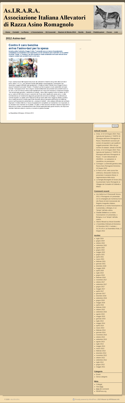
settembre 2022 (101, 245)
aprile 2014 (100, 325)
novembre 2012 (101, 355)
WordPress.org (101, 391)
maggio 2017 (100, 289)
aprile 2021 (100, 257)
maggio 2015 (100, 316)
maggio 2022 (100, 252)
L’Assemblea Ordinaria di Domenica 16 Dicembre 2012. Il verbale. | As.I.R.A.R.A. (108, 226)
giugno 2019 (100, 275)
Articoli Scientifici (114, 222)
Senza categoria (101, 377)
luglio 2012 (100, 362)
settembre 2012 (101, 360)
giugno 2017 (100, 287)
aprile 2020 (100, 271)
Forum (109, 32)
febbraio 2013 (101, 351)
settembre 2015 (101, 312)
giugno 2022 (100, 250)
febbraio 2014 (101, 330)
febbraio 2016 (101, 307)
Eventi (88, 32)
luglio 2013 (100, 344)
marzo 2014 (100, 328)
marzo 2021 (100, 259)
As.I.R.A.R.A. (15, 399)
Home (7, 32)
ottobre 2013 (100, 337)
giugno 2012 (100, 364)
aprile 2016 (100, 305)
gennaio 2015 (101, 319)
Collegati (99, 384)
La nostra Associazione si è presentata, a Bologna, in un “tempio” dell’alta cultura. (109, 208)
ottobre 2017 (100, 282)
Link (116, 32)
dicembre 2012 (101, 353)
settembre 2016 (101, 298)
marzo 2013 (100, 348)
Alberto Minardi (101, 222)
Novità (81, 32)
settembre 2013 (101, 339)
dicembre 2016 (101, 296)
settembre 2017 (101, 284)
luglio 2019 (100, 273)
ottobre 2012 (100, 358)
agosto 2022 (100, 248)
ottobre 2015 (100, 309)
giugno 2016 (100, 300)
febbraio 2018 (101, 277)
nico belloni (100, 194)
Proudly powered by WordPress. (86, 399)
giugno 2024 (100, 241)
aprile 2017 (100, 291)
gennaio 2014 (101, 332)
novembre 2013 (101, 335)
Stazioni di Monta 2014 (67, 32)
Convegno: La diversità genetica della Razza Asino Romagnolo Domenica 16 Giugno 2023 (109, 166)
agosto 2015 (100, 314)
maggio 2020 (100, 268)
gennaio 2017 (101, 293)
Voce (99, 387)
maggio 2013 (100, 346)
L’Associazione (37, 32)
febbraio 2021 (101, 261)
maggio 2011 (100, 367)
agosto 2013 (100, 342)
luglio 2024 (100, 238)
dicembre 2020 (101, 266)
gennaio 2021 (101, 264)
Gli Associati (50, 32)
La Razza (25, 32)
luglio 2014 (100, 321)
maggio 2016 (100, 303)
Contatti (16, 32)
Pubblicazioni (98, 32)
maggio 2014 (100, 323)
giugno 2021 (100, 254)
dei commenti (102, 389)
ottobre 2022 (100, 243)
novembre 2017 (101, 280)
